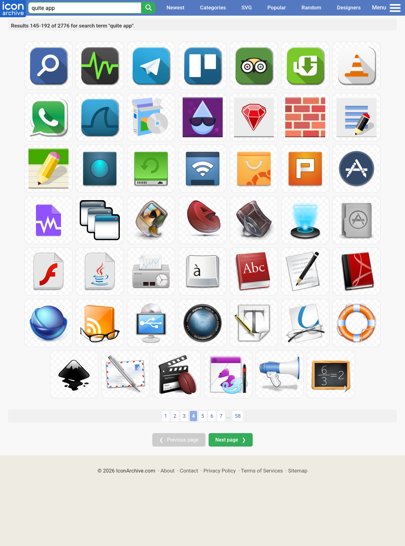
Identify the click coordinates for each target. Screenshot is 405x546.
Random (311, 7)
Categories (213, 7)
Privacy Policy (219, 471)
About (167, 471)
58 (238, 416)
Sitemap (297, 471)
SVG (246, 7)
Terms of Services (262, 471)
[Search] (148, 8)
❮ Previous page (179, 440)
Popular (276, 7)
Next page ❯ (230, 440)
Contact (189, 471)
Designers (349, 7)
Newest (175, 7)
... (229, 416)
